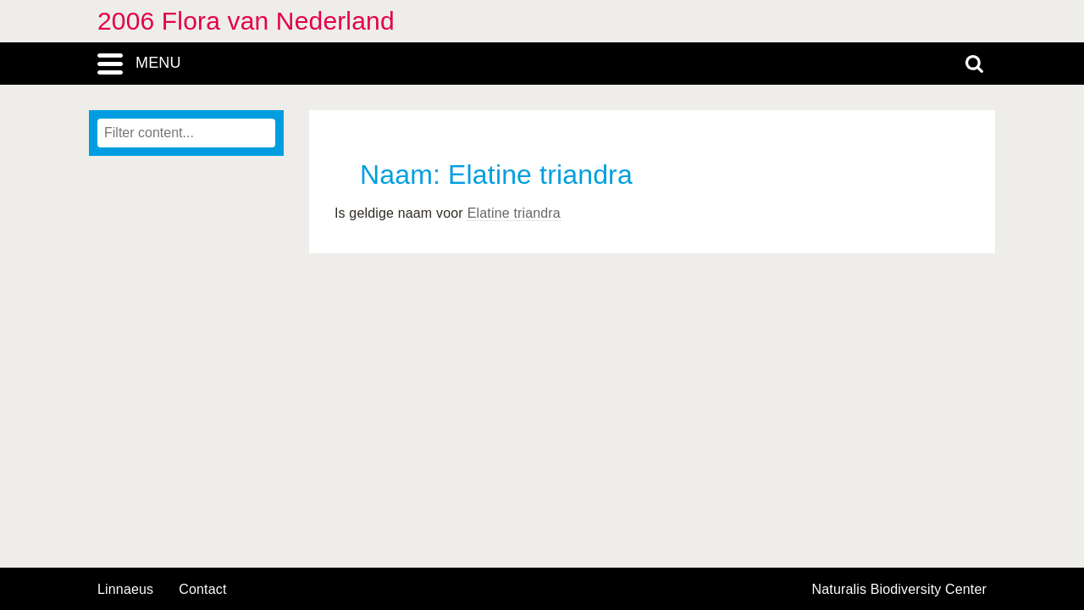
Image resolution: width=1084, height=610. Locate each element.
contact (202, 589)
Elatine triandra (514, 213)
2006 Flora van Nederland (246, 21)
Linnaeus (125, 589)
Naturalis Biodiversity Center (899, 589)
